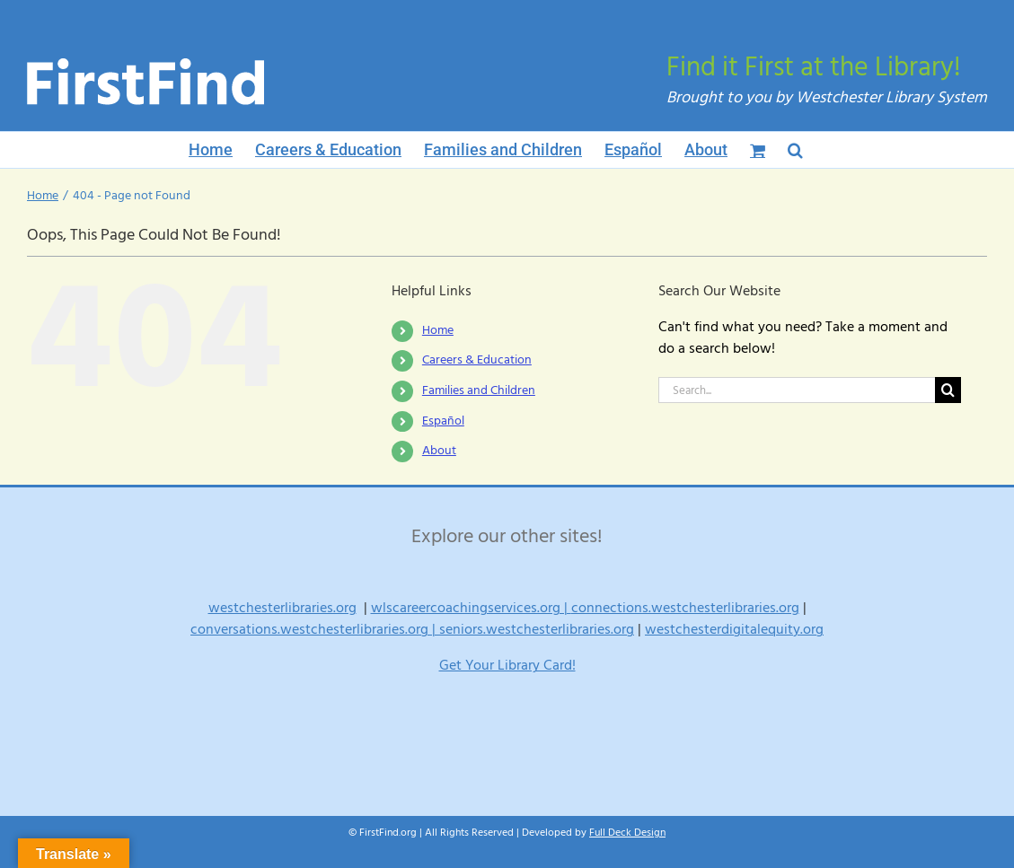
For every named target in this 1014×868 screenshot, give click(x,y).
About (439, 451)
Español (443, 421)
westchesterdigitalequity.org (734, 629)
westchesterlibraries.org (282, 608)
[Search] (948, 390)
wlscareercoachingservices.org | (471, 608)
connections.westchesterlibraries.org (685, 608)
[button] (795, 150)
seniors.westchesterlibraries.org (536, 629)
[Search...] (796, 390)
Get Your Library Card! (507, 665)
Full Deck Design (627, 832)
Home (438, 330)
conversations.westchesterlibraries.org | (314, 629)
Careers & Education (477, 360)
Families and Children (478, 390)
